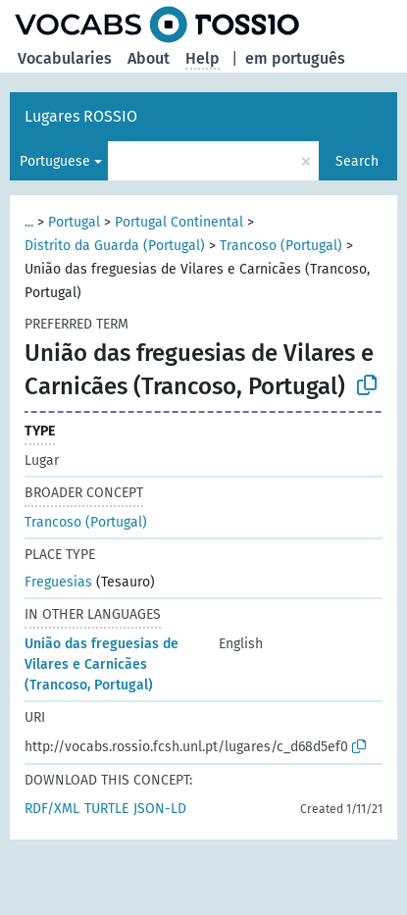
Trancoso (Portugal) (281, 245)
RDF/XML (52, 808)
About (148, 58)
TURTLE (106, 808)
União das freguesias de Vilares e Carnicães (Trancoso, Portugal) (101, 664)
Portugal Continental (179, 222)
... (29, 222)
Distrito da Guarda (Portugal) (115, 245)
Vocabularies (65, 58)
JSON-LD (159, 808)
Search (357, 161)
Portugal (74, 222)
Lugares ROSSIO (81, 116)
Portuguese (55, 161)
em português (295, 58)
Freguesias (58, 582)
